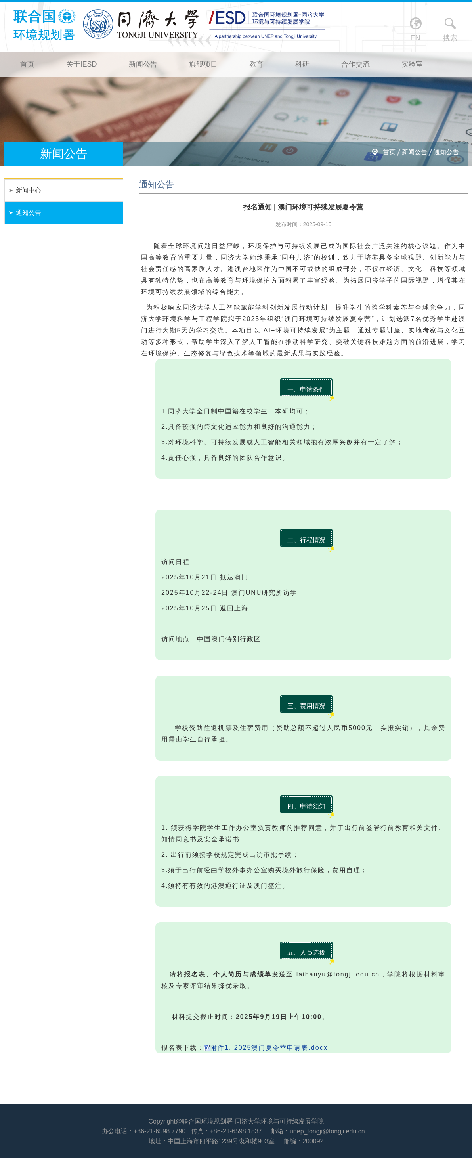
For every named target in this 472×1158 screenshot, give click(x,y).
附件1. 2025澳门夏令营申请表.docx (269, 1047)
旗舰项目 (203, 64)
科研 (302, 64)
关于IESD (81, 64)
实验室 (412, 64)
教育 (256, 64)
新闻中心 (28, 190)
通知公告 (446, 152)
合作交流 (355, 64)
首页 (27, 64)
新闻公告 (143, 64)
